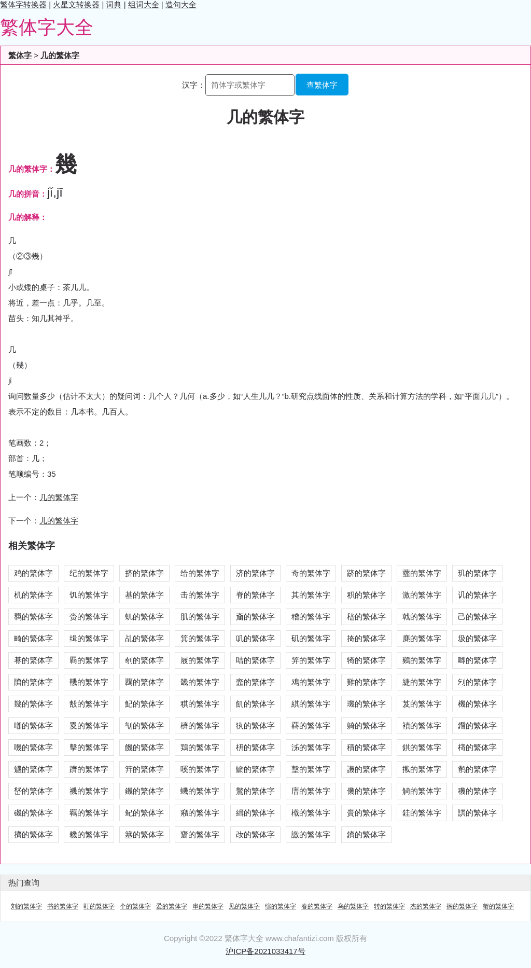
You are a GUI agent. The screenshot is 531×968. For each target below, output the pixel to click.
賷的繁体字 (366, 812)
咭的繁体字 (255, 660)
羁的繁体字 (33, 616)
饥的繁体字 (88, 594)
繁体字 (20, 55)
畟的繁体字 (88, 725)
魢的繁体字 (144, 703)
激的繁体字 (421, 594)
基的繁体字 (144, 594)
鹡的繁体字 (477, 769)
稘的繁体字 (199, 703)
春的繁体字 (316, 906)
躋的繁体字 (88, 769)
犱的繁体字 (255, 725)
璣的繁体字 (366, 703)
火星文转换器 (76, 4)
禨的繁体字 (88, 790)
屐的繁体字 (199, 660)
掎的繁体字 (366, 638)
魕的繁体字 (33, 769)
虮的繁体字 (144, 616)
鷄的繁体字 (421, 660)
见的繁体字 (244, 906)
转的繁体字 (389, 906)
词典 (113, 4)
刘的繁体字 (26, 906)
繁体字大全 (46, 27)
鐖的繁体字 (144, 790)
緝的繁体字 (255, 812)
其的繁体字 (310, 594)
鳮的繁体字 (310, 681)
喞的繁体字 (33, 725)
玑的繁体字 (477, 573)
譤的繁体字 (310, 834)
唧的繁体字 (477, 660)
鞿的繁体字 (88, 681)
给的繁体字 (199, 573)
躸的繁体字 (366, 725)
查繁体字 (322, 84)
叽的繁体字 (255, 638)
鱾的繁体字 (144, 812)
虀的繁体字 (421, 573)
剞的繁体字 (144, 660)
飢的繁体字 (255, 703)
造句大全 (181, 4)
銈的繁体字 (421, 812)
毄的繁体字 (88, 703)
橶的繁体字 (310, 812)
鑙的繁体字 (477, 725)
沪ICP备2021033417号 (265, 951)
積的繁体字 (366, 747)
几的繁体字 (59, 55)
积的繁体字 (366, 594)
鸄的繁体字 (255, 790)
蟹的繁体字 (498, 906)
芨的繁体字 (421, 703)
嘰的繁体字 (33, 747)
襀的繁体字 (421, 725)
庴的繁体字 (310, 790)
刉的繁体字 (477, 681)
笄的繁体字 (310, 660)
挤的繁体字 (144, 573)
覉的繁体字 (310, 725)
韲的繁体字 (255, 681)
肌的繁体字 (199, 616)
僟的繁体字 (366, 790)
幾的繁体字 (33, 703)
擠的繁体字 (33, 834)
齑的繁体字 (255, 616)
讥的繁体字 (477, 594)
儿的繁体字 (58, 520)
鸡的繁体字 (33, 573)
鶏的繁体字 (199, 747)
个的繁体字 (135, 906)
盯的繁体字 (99, 906)
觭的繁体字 (421, 790)
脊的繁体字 (255, 594)
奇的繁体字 (310, 573)
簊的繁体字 (144, 834)
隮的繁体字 (33, 681)
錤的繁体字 (421, 747)
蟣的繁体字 (199, 790)
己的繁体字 (477, 616)
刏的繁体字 (144, 725)
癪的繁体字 (199, 812)
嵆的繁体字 (33, 790)
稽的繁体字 (310, 616)
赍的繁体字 (88, 616)
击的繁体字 (199, 594)
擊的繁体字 (88, 747)
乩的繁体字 (144, 638)
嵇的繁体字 (366, 616)
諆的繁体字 (477, 812)
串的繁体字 (207, 906)
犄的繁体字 (366, 660)
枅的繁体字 (255, 747)
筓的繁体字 (144, 769)
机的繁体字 (33, 594)
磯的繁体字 (33, 812)
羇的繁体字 (88, 660)
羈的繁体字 (88, 812)
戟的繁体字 (421, 616)
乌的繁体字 (353, 906)
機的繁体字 (477, 703)
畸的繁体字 (33, 638)
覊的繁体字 (144, 681)
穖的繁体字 (477, 790)
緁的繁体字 (421, 681)
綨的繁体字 (310, 703)
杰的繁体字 (425, 906)
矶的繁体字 (310, 638)
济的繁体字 (255, 573)
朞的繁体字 (33, 660)
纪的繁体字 (88, 573)
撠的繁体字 (421, 769)
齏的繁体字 (199, 834)
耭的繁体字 (88, 834)
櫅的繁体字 (199, 725)
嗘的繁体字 (199, 769)
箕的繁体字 (199, 638)
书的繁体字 (62, 906)
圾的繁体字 (477, 638)
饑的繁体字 (144, 747)
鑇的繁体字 (366, 834)
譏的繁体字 (366, 769)
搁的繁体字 (462, 906)
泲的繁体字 (310, 747)
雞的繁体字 (366, 681)
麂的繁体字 (421, 638)
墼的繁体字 (310, 769)
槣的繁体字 (477, 747)
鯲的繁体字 (255, 769)
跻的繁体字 (366, 573)
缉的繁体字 (88, 638)
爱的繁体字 (171, 906)
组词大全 (143, 4)
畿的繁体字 (199, 681)
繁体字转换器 (23, 4)
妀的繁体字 (255, 834)
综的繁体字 (280, 906)
